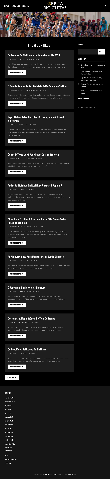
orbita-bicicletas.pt (51, 474)
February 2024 (9, 417)
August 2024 (8, 405)
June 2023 (8, 428)
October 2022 (9, 440)
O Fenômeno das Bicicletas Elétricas (26, 287)
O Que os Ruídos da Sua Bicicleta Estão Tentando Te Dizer (38, 86)
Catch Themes (72, 474)
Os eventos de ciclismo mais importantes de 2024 (34, 55)
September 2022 (10, 444)
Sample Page (16, 6)
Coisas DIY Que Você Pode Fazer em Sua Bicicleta (33, 154)
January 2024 (9, 421)
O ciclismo (13, 59)
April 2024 (8, 413)
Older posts (11, 377)
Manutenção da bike (16, 90)
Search (80, 44)
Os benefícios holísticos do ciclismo (27, 349)
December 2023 (9, 424)
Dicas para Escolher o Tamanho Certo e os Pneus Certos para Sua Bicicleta (37, 220)
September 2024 (10, 401)
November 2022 (9, 436)
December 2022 (9, 432)
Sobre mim (25, 6)
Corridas (12, 124)
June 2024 (8, 409)
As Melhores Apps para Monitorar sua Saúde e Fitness (36, 256)
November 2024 (9, 398)
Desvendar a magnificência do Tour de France (31, 318)
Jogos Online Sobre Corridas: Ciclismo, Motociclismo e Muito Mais (36, 118)
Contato (6, 6)
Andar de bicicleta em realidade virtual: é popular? (35, 185)
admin (37, 59)
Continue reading (18, 73)
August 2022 (8, 448)
